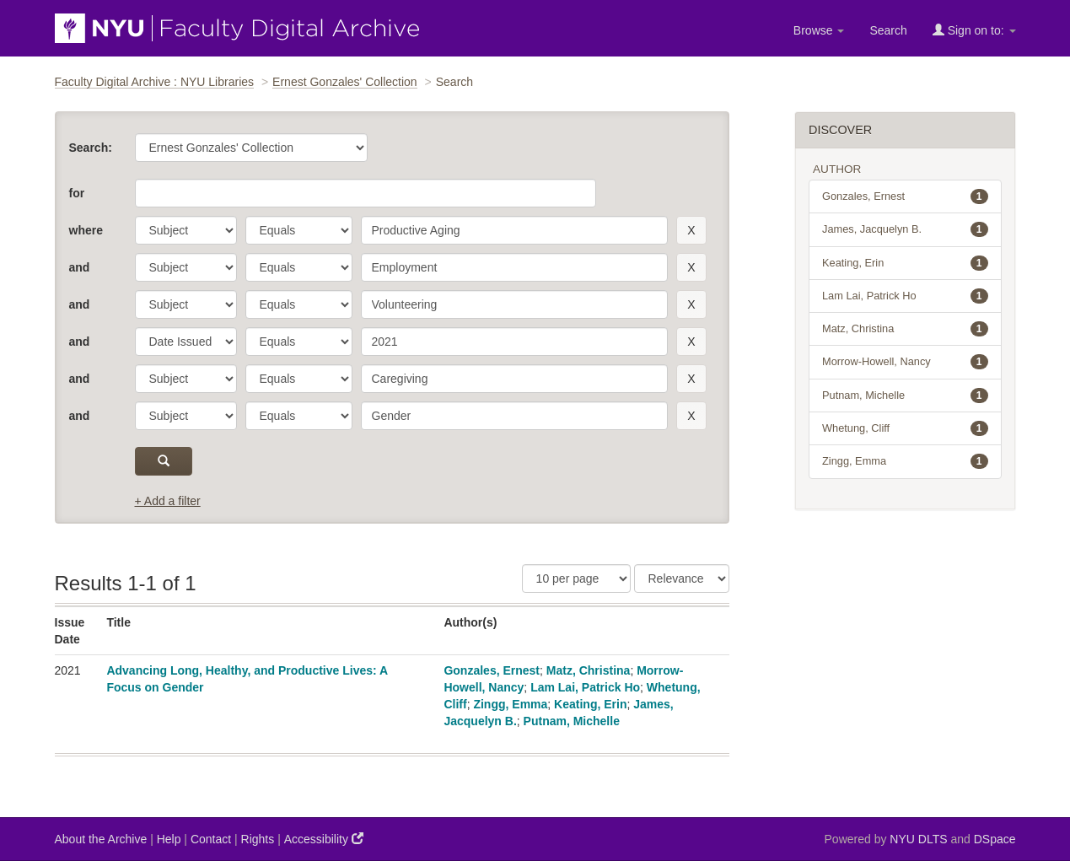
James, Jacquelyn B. (905, 229)
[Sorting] (681, 578)
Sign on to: (974, 30)
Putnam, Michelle (572, 721)
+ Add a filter (168, 501)
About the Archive (101, 839)
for (77, 193)
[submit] (164, 461)
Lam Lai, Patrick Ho (585, 687)
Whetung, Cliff (905, 428)
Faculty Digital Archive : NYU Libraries (155, 82)
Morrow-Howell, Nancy (905, 361)
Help (169, 839)
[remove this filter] (691, 230)
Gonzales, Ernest (492, 670)
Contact (211, 839)
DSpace (995, 839)
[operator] (298, 230)
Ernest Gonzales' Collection (344, 82)
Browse (819, 30)
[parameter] (186, 230)
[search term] (515, 230)
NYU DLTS (918, 839)
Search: (90, 147)
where (86, 230)
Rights (258, 839)
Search (887, 30)
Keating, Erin (590, 704)
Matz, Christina (588, 670)
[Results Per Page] (576, 578)
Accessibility (323, 838)
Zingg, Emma (510, 704)
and (79, 267)
